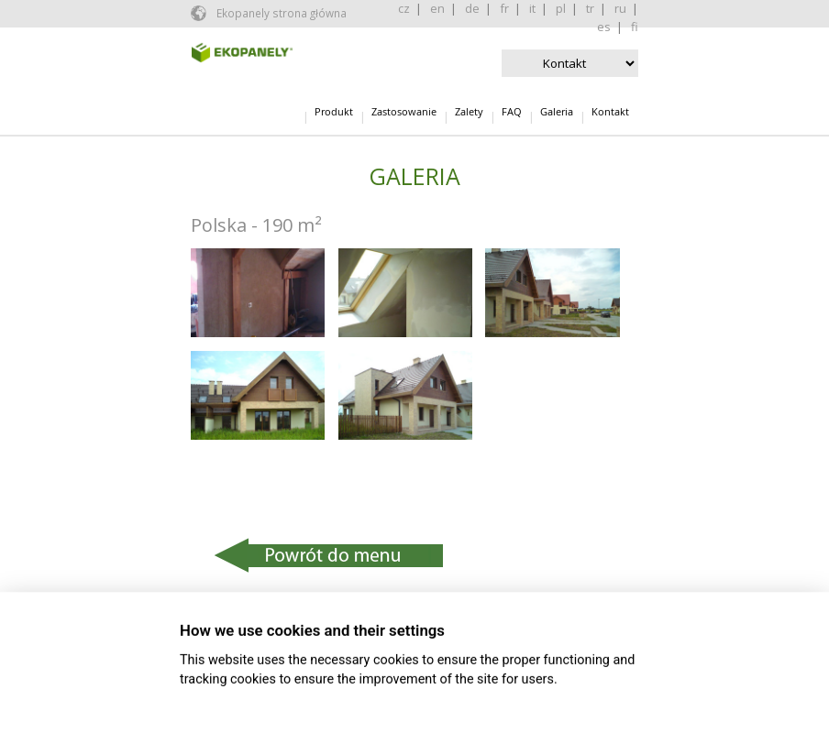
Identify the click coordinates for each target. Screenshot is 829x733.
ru (620, 8)
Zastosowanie (404, 111)
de (472, 8)
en (437, 8)
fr (504, 8)
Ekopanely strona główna (280, 12)
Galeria (556, 111)
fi (634, 26)
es (604, 26)
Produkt (334, 111)
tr (590, 8)
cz (404, 8)
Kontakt (610, 111)
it (532, 8)
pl (561, 8)
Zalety (469, 111)
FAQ (512, 111)
